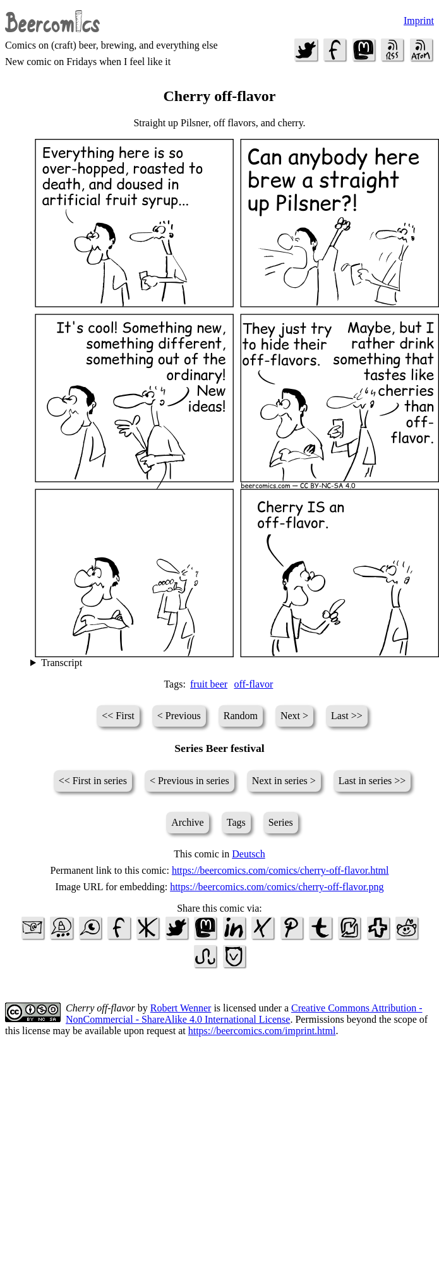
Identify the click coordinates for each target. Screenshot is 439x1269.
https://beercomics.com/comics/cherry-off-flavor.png (276, 886)
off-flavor (253, 684)
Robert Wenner (181, 1008)
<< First (118, 715)
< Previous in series (189, 780)
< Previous (179, 715)
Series (280, 822)
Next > (294, 715)
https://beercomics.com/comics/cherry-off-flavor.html (280, 870)
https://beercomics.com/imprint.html (262, 1030)
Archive (187, 822)
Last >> (347, 715)
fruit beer (208, 684)
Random (241, 715)
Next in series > (284, 780)
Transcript (61, 662)
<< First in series (93, 780)
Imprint (419, 20)
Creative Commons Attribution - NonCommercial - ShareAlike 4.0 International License (244, 1014)
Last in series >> (372, 780)
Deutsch (248, 854)
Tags (236, 822)
